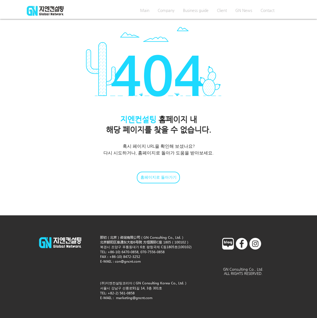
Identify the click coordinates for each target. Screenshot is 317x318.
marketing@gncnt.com (134, 297)
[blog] (228, 244)
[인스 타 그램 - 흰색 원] (255, 244)
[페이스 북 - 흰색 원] (241, 244)
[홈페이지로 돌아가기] (158, 177)
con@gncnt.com (128, 261)
